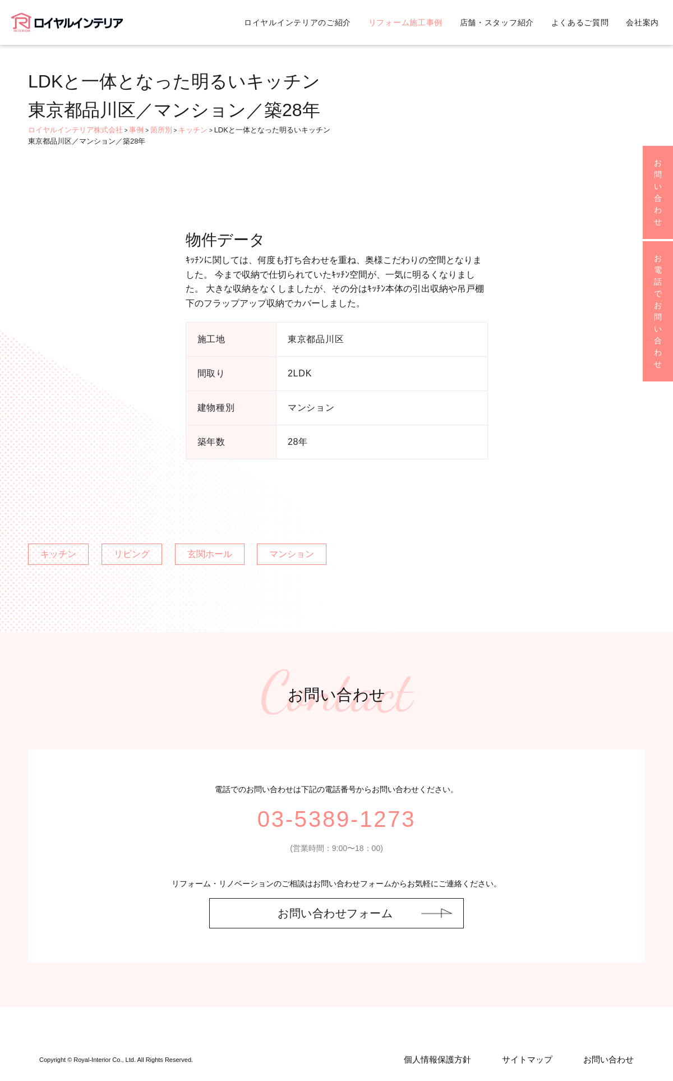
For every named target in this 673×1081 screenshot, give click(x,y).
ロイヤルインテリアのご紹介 (297, 22)
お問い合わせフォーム (335, 913)
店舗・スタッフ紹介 (497, 22)
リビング (132, 554)
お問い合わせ (608, 1059)
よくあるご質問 (580, 22)
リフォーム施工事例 (405, 22)
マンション (291, 554)
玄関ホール (209, 554)
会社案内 (642, 22)
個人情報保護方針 (437, 1059)
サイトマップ (527, 1059)
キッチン (58, 554)
